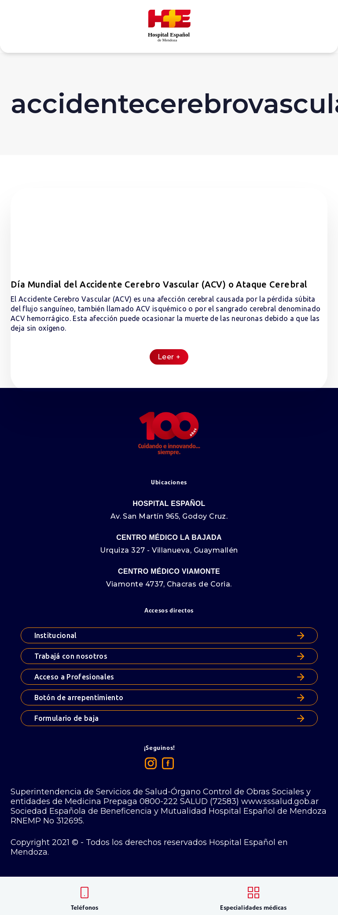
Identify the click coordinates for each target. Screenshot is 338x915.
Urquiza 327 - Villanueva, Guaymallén (169, 550)
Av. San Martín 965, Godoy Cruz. (169, 516)
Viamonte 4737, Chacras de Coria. (168, 584)
